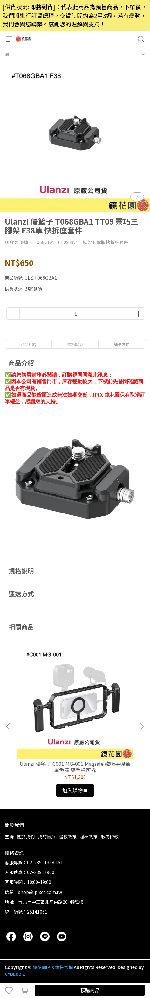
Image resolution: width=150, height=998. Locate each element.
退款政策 (68, 836)
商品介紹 (28, 344)
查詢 (9, 836)
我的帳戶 (47, 836)
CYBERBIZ (15, 974)
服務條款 (110, 836)
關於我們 (26, 836)
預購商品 (89, 990)
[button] (141, 726)
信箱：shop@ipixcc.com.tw (33, 892)
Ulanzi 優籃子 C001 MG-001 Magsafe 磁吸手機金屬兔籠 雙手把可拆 (75, 766)
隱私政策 (89, 836)
